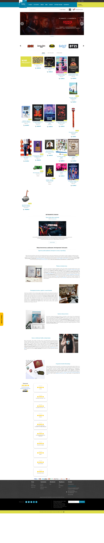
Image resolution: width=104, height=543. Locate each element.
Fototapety (36, 4)
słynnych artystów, (44, 259)
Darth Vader (53, 347)
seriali (76, 269)
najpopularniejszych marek (40, 258)
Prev (22, 23)
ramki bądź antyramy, (49, 273)
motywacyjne (77, 274)
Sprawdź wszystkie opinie (25, 388)
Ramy (46, 4)
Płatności (41, 485)
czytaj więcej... (52, 242)
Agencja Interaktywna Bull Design (59, 497)
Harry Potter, (68, 372)
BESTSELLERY (51, 52)
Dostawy (41, 484)
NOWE (43, 52)
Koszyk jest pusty (77, 10)
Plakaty (30, 4)
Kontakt (70, 482)
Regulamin (42, 488)
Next (82, 23)
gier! (79, 269)
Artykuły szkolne (58, 4)
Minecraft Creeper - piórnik (38, 172)
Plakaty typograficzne (70, 274)
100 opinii (27, 387)
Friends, (58, 258)
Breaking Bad (77, 372)
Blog (50, 484)
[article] (40, 387)
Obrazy (42, 4)
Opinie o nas (33, 487)
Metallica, (57, 373)
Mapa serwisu (33, 485)
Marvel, (48, 373)
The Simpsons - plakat (38, 64)
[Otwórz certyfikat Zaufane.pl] (25, 385)
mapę (57, 276)
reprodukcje (64, 277)
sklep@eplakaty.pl (71, 484)
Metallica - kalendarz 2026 (49, 68)
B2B (59, 484)
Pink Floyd (61, 373)
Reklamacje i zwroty (43, 487)
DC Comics (66, 258)
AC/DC (65, 373)
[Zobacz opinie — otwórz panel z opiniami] (1, 319)
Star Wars (61, 258)
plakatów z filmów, (72, 269)
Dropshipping (61, 485)
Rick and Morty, (72, 372)
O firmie (32, 484)
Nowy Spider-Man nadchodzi (52, 217)
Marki (59, 487)
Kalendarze (66, 4)
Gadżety (51, 4)
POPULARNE (59, 52)
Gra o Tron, (63, 372)
